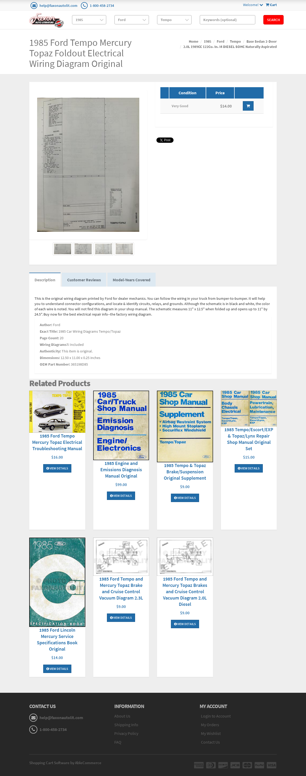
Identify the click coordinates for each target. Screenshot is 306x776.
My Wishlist (211, 733)
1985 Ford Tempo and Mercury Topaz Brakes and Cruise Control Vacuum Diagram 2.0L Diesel (184, 591)
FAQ (117, 742)
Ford (220, 41)
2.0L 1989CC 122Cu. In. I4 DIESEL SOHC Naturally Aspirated (230, 46)
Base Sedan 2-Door (261, 41)
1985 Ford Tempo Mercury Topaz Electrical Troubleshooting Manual (57, 442)
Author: (46, 324)
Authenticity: (50, 351)
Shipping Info (126, 724)
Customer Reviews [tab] (84, 279)
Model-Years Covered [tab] (131, 279)
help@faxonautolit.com (58, 5)
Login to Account (216, 716)
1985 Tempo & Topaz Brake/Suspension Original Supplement (185, 471)
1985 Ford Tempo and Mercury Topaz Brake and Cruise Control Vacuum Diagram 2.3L (121, 588)
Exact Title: (49, 331)
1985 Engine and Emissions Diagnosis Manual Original (121, 469)
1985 (207, 41)
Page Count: (49, 338)
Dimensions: (50, 357)
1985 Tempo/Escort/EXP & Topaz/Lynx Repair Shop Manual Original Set (248, 438)
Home (193, 41)
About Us (122, 716)
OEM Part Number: (55, 364)
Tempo (235, 41)
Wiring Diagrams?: (54, 344)
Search (273, 19)
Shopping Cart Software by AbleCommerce (65, 762)
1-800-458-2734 (102, 5)
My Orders (210, 724)
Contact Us (210, 742)
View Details (57, 468)
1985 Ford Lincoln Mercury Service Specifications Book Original (57, 639)
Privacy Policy (126, 733)
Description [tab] (44, 279)
